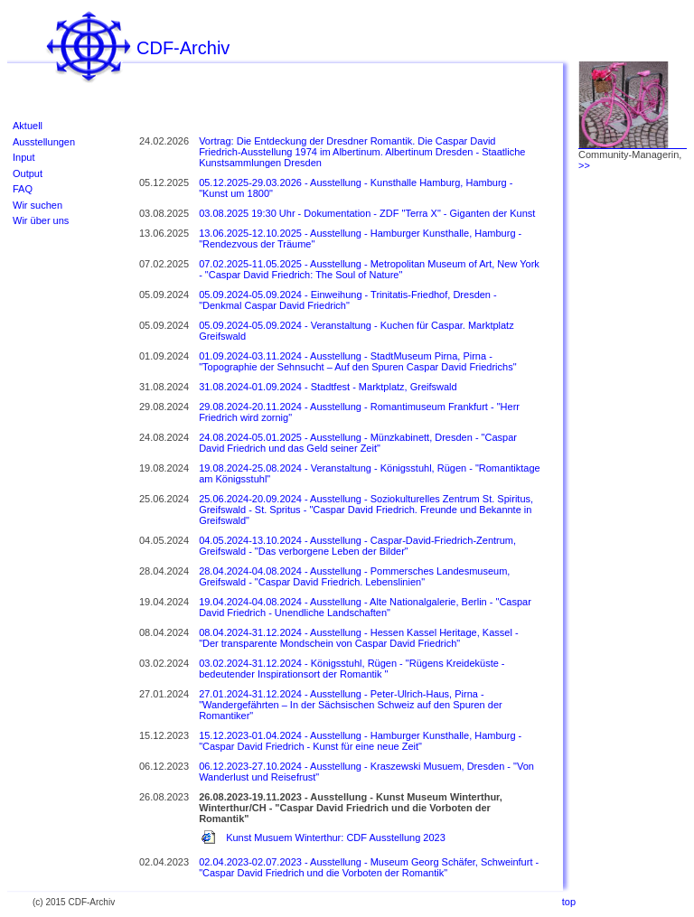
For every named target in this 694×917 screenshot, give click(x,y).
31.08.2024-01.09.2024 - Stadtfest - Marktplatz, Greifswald (328, 386)
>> (584, 165)
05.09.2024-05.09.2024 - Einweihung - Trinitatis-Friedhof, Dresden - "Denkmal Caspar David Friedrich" (348, 300)
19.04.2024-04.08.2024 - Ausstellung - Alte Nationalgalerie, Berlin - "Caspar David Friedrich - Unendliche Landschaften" (365, 607)
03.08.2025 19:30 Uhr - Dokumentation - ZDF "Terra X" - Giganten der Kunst (367, 213)
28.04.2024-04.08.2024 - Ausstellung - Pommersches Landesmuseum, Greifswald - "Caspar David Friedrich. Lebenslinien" (354, 576)
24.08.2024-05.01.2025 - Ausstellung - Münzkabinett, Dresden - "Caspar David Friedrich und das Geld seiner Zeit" (358, 443)
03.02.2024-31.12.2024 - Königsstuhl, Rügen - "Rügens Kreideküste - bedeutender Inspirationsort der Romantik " (351, 668)
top (569, 901)
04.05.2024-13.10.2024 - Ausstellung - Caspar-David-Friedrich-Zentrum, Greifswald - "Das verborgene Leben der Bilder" (357, 546)
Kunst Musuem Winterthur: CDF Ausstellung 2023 (335, 837)
